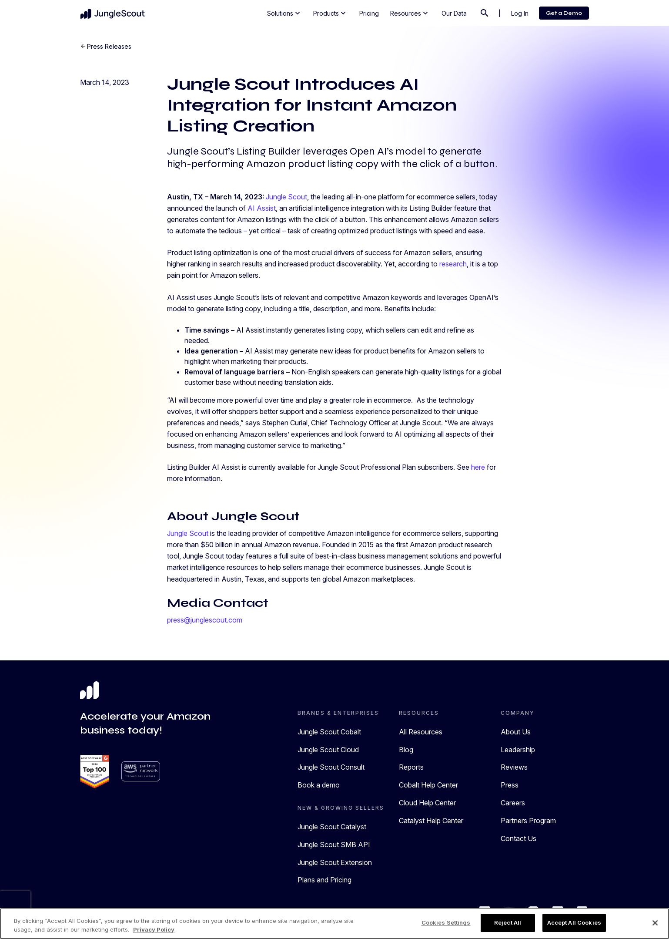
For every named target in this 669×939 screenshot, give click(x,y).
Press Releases (109, 46)
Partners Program (528, 820)
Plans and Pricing (324, 879)
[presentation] (15, 904)
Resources (410, 13)
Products (330, 13)
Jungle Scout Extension (335, 862)
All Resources (420, 731)
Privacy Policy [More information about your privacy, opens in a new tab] (153, 929)
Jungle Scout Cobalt (329, 731)
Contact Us (518, 838)
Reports (411, 767)
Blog (406, 749)
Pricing (369, 13)
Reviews (514, 767)
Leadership (518, 749)
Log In (520, 13)
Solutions (284, 13)
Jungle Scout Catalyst (332, 826)
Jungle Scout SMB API (334, 844)
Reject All (507, 922)
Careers (513, 802)
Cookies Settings (446, 922)
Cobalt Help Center (428, 785)
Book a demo (319, 785)
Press (509, 785)
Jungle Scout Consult (331, 767)
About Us (516, 731)
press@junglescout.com (204, 620)
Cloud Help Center (427, 802)
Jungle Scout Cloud (328, 749)
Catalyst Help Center (431, 820)
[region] (334, 923)
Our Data (454, 13)
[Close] (655, 922)
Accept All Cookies (574, 922)
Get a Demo (564, 13)
